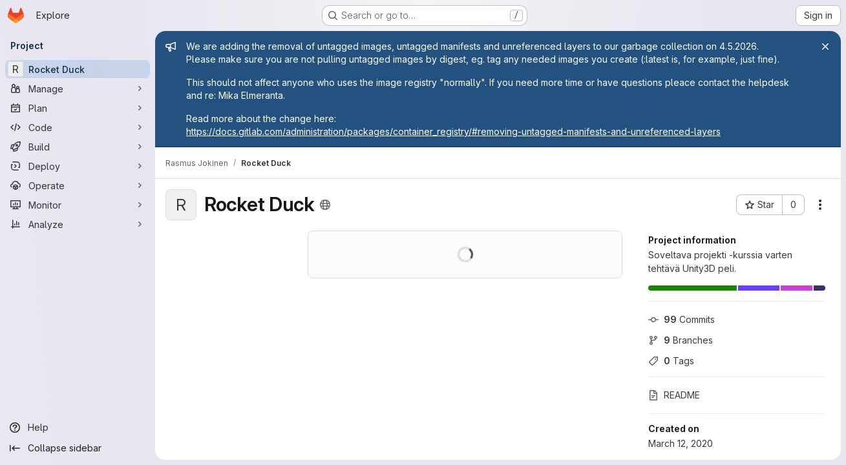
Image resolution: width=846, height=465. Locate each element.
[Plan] (77, 108)
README (674, 394)
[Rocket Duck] (77, 69)
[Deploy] (77, 166)
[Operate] (77, 185)
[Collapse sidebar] (77, 448)
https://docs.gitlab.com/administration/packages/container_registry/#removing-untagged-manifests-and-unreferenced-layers (453, 131)
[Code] (77, 127)
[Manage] (77, 88)
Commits (681, 319)
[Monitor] (77, 205)
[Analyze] (77, 224)
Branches (680, 340)
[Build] (77, 147)
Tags (671, 360)
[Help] (77, 427)
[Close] (825, 46)
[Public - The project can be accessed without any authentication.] (325, 205)
